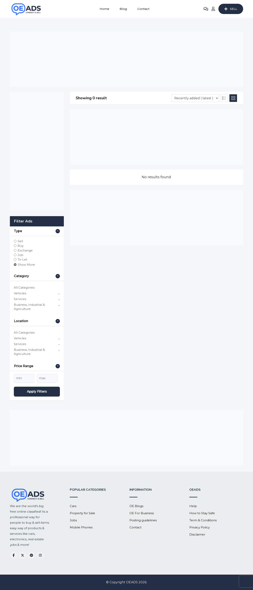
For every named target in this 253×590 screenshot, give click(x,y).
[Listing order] (195, 98)
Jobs (73, 520)
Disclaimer (197, 534)
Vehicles (20, 293)
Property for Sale (82, 513)
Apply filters (37, 391)
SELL (230, 9)
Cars (73, 506)
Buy (21, 246)
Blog (123, 9)
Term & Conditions (203, 520)
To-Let (22, 259)
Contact (143, 9)
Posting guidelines (143, 520)
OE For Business (141, 513)
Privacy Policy (199, 527)
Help (193, 506)
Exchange (25, 250)
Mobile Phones (81, 527)
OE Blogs (136, 506)
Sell (20, 241)
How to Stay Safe (202, 513)
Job (20, 255)
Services (20, 299)
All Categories (24, 287)
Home (104, 9)
